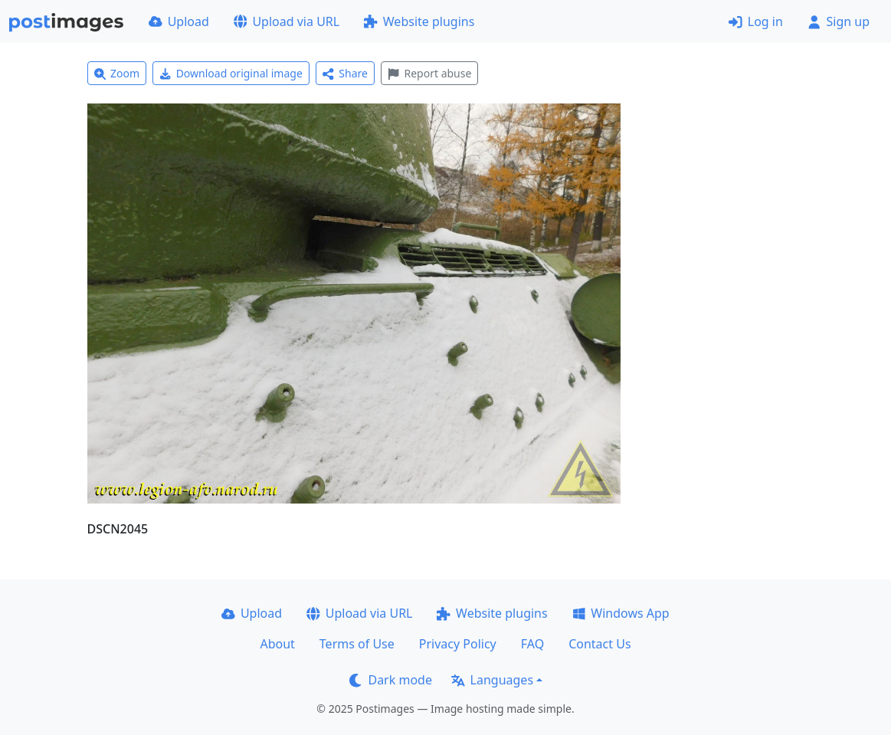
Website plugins (419, 21)
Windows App (621, 613)
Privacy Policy (457, 643)
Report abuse (429, 73)
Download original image (231, 73)
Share (345, 73)
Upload (179, 21)
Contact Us (599, 643)
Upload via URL (286, 21)
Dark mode (390, 679)
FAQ (532, 643)
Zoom (117, 73)
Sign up (838, 21)
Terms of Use (357, 643)
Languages (492, 679)
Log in (756, 21)
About (277, 643)
